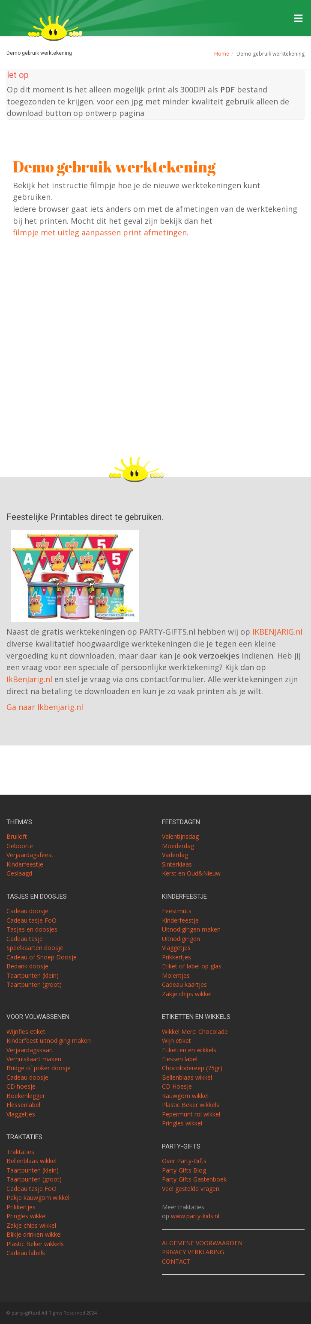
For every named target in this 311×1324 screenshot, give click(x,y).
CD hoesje (21, 1086)
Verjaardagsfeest (30, 855)
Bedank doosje (27, 966)
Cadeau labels (25, 1253)
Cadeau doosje (27, 911)
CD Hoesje (177, 1086)
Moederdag (178, 846)
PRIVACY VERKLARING (193, 1252)
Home (221, 53)
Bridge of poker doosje (38, 1068)
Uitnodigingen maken (191, 929)
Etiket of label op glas (191, 966)
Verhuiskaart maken (33, 1059)
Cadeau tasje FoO (31, 920)
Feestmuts (176, 911)
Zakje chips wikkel (187, 994)
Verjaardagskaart (30, 1050)
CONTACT (176, 1261)
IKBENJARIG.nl (277, 631)
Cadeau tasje (24, 939)
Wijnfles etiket (25, 1031)
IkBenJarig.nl (29, 679)
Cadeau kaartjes (184, 984)
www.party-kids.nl (195, 1216)
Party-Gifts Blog (184, 1170)
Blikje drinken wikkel (34, 1234)
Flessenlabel (23, 1105)
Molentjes (176, 975)
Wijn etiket (176, 1040)
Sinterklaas (177, 864)
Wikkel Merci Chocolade (195, 1031)
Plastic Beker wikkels (35, 1244)
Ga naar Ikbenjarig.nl (44, 707)
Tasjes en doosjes (31, 929)
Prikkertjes (176, 957)
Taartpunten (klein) (32, 975)
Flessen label (179, 1059)
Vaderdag (175, 855)
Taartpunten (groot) (34, 984)
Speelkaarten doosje (34, 948)
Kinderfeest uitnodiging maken (48, 1040)
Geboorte (19, 846)
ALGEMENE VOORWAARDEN (202, 1243)
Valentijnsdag (180, 836)
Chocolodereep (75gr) (192, 1068)
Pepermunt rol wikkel (191, 1114)
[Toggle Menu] (298, 18)
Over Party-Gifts (184, 1161)
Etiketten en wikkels (189, 1050)
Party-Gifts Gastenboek (194, 1179)
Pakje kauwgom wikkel (37, 1197)
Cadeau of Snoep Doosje (41, 957)
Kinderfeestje (24, 864)
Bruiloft (16, 836)
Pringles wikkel (26, 1216)
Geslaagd (19, 873)
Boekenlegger (25, 1096)
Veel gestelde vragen (190, 1188)
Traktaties (20, 1152)
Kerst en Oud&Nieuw (191, 873)
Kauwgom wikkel (185, 1096)
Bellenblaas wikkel (31, 1161)
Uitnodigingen (181, 939)
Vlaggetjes (176, 948)
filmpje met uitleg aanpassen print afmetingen (100, 232)
